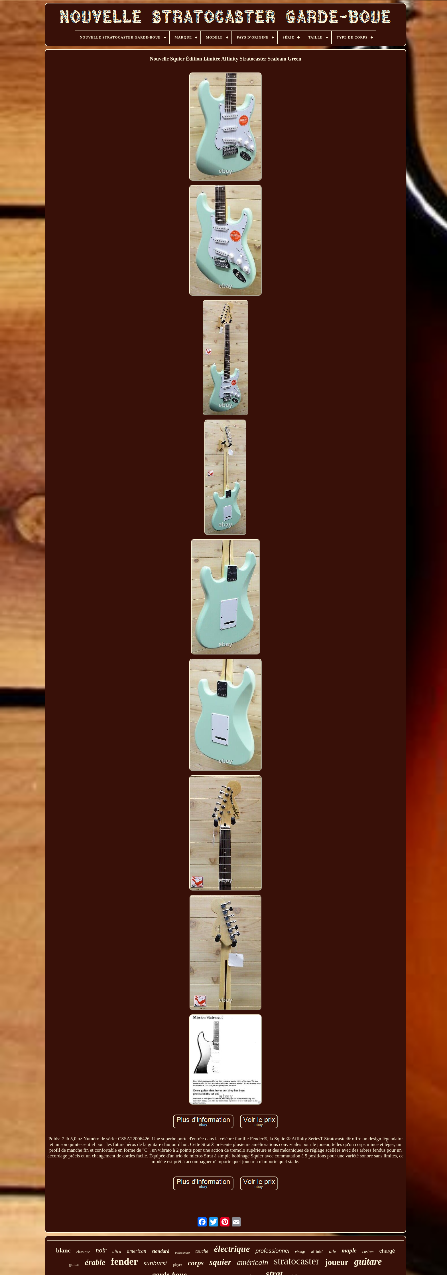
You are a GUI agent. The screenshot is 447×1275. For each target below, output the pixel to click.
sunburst (155, 1263)
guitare (368, 1261)
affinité (317, 1251)
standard (160, 1251)
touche (201, 1251)
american (136, 1251)
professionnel (272, 1251)
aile (332, 1251)
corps (196, 1263)
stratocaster (296, 1261)
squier (220, 1262)
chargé (387, 1251)
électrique (232, 1249)
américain (252, 1262)
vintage (300, 1252)
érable (95, 1262)
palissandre (182, 1252)
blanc (63, 1250)
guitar (74, 1264)
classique (83, 1252)
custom (368, 1252)
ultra (116, 1251)
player (177, 1265)
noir (101, 1250)
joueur (336, 1262)
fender (124, 1261)
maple (349, 1250)
